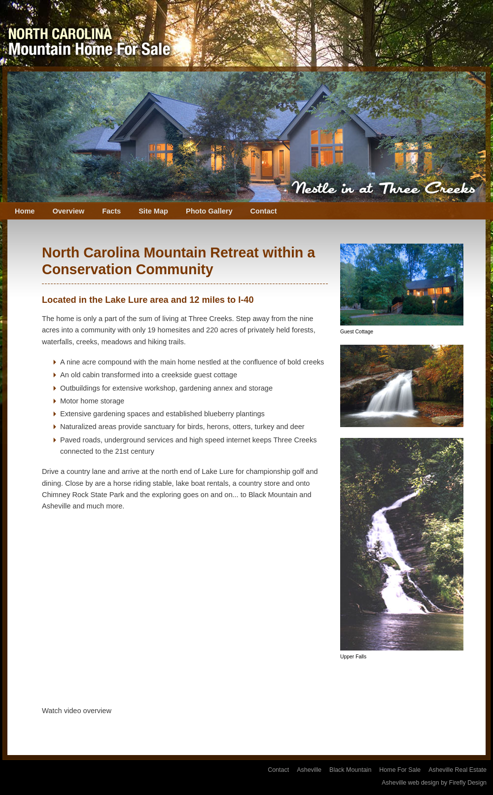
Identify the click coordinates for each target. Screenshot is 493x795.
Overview (68, 211)
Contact (263, 211)
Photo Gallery (209, 211)
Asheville (309, 769)
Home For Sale (400, 769)
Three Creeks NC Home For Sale (88, 33)
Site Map (153, 211)
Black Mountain (350, 769)
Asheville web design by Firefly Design (434, 782)
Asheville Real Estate (457, 769)
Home (25, 211)
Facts (111, 211)
